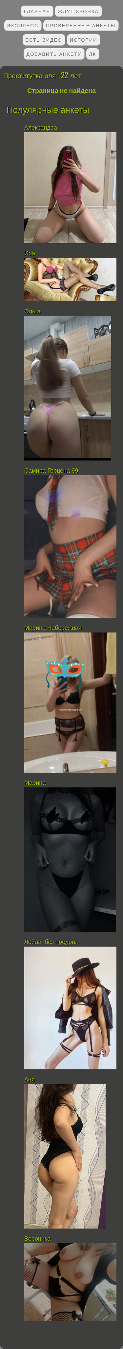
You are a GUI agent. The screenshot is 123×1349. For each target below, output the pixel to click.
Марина (35, 783)
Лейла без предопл (51, 942)
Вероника (37, 1238)
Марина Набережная (53, 628)
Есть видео (43, 39)
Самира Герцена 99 (51, 470)
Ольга (32, 311)
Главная (37, 11)
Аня (29, 1079)
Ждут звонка (78, 11)
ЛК (92, 53)
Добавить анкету (54, 53)
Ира (29, 253)
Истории (83, 39)
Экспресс (22, 25)
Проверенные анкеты (80, 25)
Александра (41, 127)
